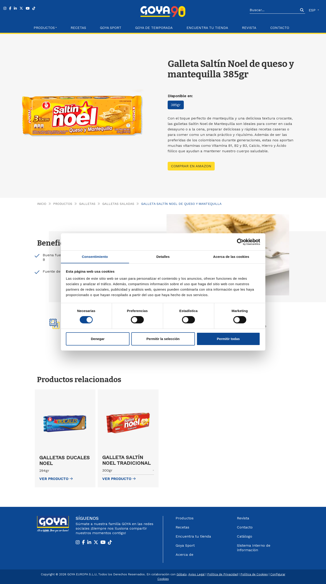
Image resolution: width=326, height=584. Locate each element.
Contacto (279, 28)
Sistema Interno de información (253, 547)
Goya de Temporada (154, 28)
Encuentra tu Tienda (207, 28)
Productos (62, 204)
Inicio (41, 204)
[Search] (274, 10)
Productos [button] (44, 28)
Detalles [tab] (162, 256)
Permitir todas (228, 339)
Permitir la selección (163, 339)
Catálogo (244, 536)
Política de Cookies (254, 574)
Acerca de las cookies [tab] (231, 256)
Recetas (78, 28)
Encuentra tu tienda (193, 536)
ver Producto (56, 478)
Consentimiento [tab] (95, 256)
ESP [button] (313, 10)
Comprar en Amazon (191, 166)
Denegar (98, 339)
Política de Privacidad (222, 574)
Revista (249, 28)
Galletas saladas (119, 204)
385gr (176, 105)
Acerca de (184, 554)
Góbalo (182, 574)
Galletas (87, 204)
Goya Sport (110, 28)
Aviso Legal (196, 574)
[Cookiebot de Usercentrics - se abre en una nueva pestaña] (240, 241)
